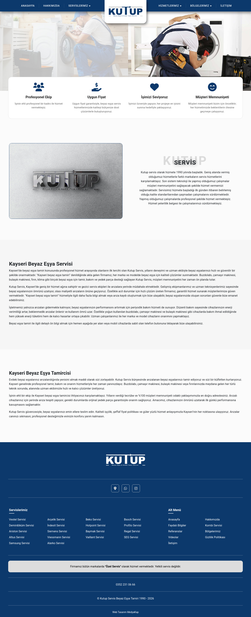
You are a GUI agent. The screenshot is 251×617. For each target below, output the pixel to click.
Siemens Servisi (57, 531)
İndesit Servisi (56, 525)
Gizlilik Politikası (215, 537)
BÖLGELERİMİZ (201, 5)
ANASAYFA (28, 5)
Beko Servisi (93, 519)
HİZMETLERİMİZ (170, 5)
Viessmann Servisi (58, 537)
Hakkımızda (212, 519)
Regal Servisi (132, 531)
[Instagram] (136, 488)
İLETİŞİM (226, 5)
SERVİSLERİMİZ (80, 5)
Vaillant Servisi (95, 537)
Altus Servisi (16, 537)
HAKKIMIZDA (51, 5)
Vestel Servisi (17, 519)
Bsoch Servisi (132, 519)
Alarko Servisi (55, 543)
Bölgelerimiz (212, 531)
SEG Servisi (131, 537)
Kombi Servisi (213, 525)
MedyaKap (133, 612)
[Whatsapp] (126, 488)
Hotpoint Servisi (95, 525)
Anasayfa (174, 519)
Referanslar (175, 531)
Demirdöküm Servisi (21, 525)
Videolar (173, 537)
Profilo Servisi (132, 525)
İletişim (172, 543)
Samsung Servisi (19, 543)
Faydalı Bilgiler (177, 525)
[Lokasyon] (115, 488)
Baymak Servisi (95, 531)
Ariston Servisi (18, 531)
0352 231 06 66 (125, 584)
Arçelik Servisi (56, 519)
